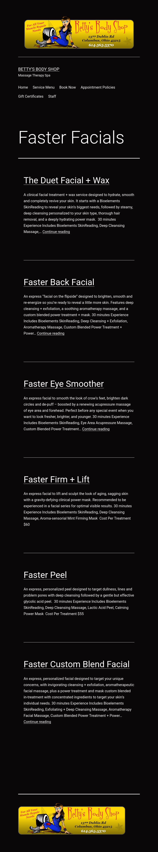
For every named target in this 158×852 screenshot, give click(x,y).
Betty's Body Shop (38, 69)
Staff (52, 96)
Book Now (67, 87)
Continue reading (56, 232)
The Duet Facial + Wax (67, 180)
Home (23, 87)
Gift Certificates (30, 96)
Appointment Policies (98, 87)
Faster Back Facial (59, 282)
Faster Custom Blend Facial (77, 664)
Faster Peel (45, 575)
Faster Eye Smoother (64, 384)
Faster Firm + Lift (57, 479)
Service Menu (43, 87)
